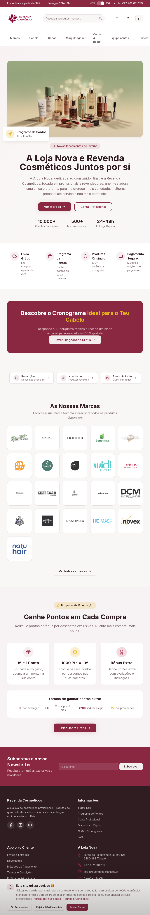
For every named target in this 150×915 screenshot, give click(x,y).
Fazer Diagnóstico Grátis (75, 340)
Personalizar (19, 907)
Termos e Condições (76, 898)
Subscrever (131, 766)
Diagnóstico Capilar (90, 825)
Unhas (53, 38)
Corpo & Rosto (98, 38)
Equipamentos (121, 38)
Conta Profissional (93, 207)
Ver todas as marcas (75, 571)
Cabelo (35, 38)
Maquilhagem (76, 38)
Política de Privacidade (47, 898)
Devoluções (14, 860)
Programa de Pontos (90, 813)
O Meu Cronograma (90, 831)
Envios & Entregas (18, 854)
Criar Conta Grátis (75, 728)
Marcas (16, 38)
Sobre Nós (84, 807)
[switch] (100, 3)
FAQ (80, 837)
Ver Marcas (54, 207)
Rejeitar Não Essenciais (49, 907)
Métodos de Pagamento (22, 866)
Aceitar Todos (77, 907)
